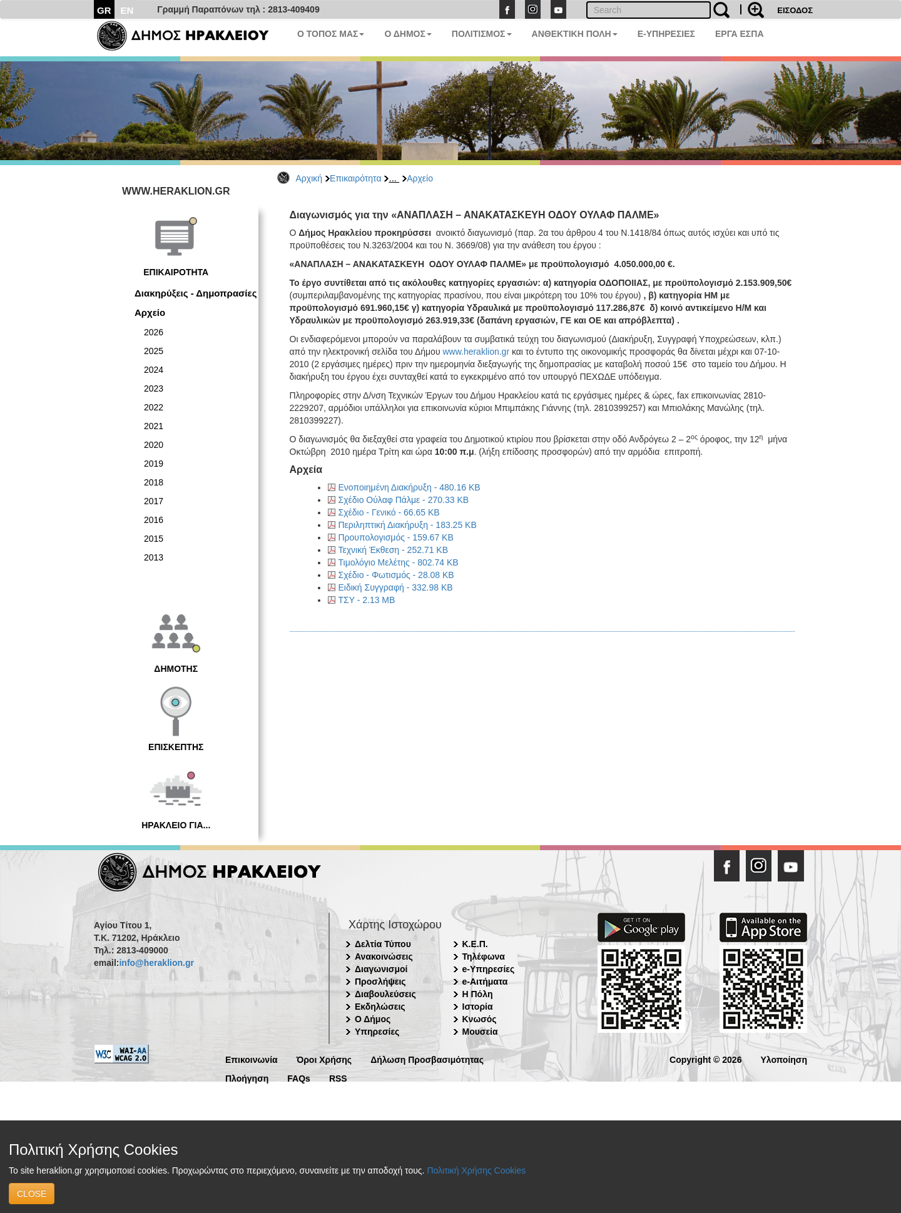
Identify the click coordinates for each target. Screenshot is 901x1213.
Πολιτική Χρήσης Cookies (476, 1170)
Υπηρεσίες (377, 1032)
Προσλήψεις (380, 982)
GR (104, 10)
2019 (153, 464)
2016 (153, 520)
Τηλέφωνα (483, 957)
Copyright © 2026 (705, 1059)
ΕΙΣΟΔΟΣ (795, 10)
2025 (153, 351)
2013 (153, 557)
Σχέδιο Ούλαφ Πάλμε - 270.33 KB (404, 500)
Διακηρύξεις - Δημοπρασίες (196, 293)
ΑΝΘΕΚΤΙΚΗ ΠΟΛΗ (575, 34)
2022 (153, 407)
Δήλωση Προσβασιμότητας (427, 1059)
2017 (153, 501)
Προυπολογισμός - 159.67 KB (396, 537)
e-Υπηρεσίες (488, 969)
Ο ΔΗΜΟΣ (407, 34)
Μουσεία (480, 1032)
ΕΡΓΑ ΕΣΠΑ (739, 34)
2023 (153, 388)
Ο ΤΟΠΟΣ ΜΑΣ (330, 34)
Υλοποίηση (783, 1059)
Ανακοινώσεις (384, 957)
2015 (153, 539)
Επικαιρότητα (355, 178)
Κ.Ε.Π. (475, 944)
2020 (153, 445)
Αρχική (309, 178)
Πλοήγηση (246, 1077)
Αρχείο (420, 178)
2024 (153, 370)
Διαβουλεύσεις (385, 994)
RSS (338, 1077)
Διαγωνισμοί (381, 969)
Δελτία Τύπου (383, 944)
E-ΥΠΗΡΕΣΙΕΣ (666, 34)
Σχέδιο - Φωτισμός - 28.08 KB (396, 575)
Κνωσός (479, 1019)
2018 (153, 482)
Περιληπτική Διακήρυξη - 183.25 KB (408, 525)
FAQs (298, 1077)
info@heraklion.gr (156, 963)
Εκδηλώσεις (380, 1007)
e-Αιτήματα (485, 982)
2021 (153, 426)
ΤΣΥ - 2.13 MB (367, 600)
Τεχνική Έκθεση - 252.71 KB (393, 550)
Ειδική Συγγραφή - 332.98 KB (396, 587)
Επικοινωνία (251, 1059)
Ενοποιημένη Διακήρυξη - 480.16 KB (410, 487)
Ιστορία (477, 1007)
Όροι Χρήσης (324, 1059)
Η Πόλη (477, 994)
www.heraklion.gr (475, 352)
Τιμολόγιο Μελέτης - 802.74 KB (399, 562)
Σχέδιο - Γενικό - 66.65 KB (389, 512)
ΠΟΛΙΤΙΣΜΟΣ (482, 34)
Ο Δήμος (372, 1019)
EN (127, 10)
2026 (153, 332)
